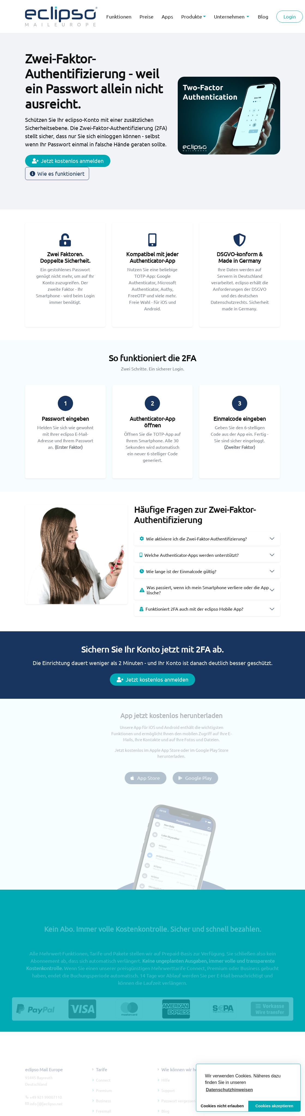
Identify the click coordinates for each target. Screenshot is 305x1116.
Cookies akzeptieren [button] (274, 1106)
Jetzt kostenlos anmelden (68, 160)
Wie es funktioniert (57, 173)
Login (289, 16)
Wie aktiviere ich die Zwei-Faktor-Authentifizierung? (193, 538)
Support (168, 1097)
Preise (146, 16)
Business (103, 1107)
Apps (167, 16)
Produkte (191, 16)
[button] (229, 1090)
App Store (151, 778)
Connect (103, 1086)
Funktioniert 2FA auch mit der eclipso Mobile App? (191, 608)
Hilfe (165, 1086)
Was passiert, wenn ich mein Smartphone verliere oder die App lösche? (204, 590)
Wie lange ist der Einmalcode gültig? (178, 571)
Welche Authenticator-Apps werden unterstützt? (189, 555)
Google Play (201, 778)
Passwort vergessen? (179, 1107)
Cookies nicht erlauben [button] (222, 1106)
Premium (104, 1097)
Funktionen (118, 16)
